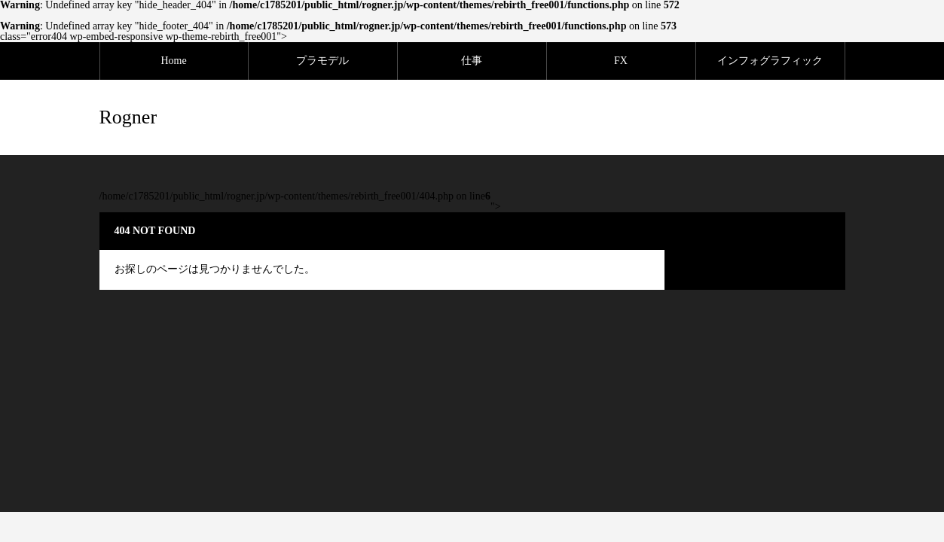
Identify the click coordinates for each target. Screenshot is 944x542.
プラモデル (322, 60)
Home (173, 60)
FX (621, 60)
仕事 (471, 60)
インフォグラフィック (770, 60)
